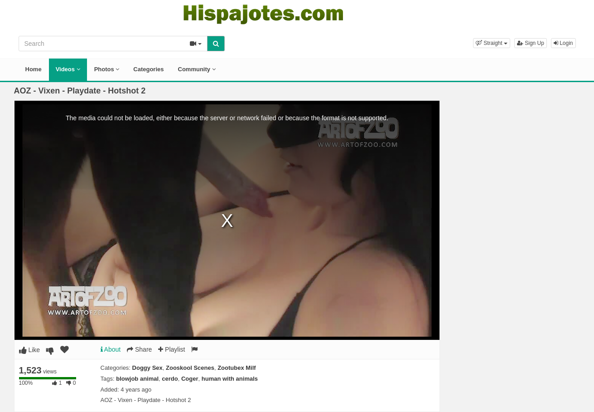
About (111, 349)
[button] (491, 43)
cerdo (170, 378)
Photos (107, 69)
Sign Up (530, 43)
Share (139, 349)
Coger (189, 378)
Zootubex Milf (236, 367)
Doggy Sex (147, 367)
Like (29, 349)
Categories (148, 69)
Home (33, 69)
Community (197, 69)
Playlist (171, 349)
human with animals (230, 378)
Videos (68, 69)
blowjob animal (137, 378)
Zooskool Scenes (190, 367)
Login (563, 43)
